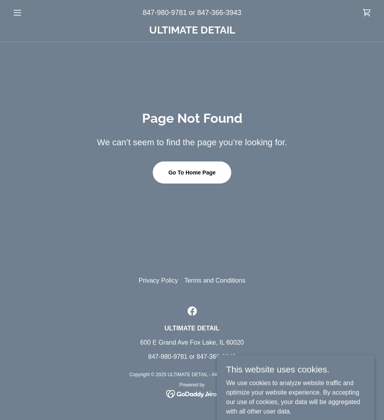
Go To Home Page (192, 172)
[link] (367, 13)
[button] (36, 13)
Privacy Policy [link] (158, 280)
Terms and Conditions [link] (214, 280)
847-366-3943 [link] (219, 13)
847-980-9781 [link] (164, 13)
